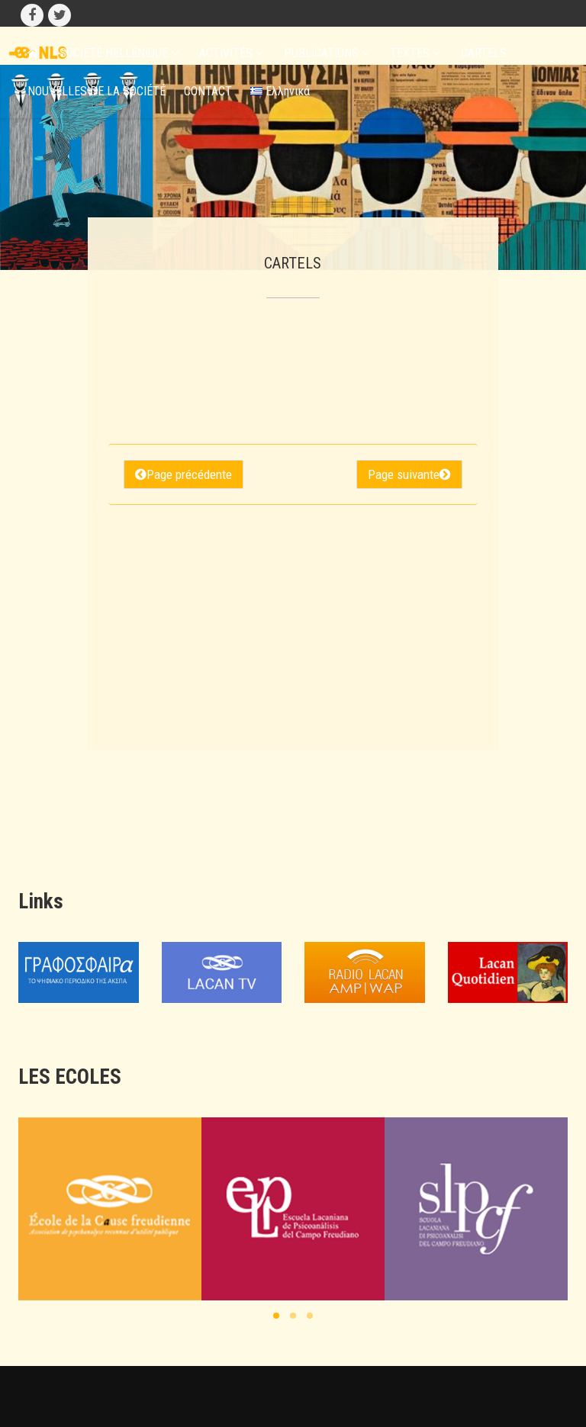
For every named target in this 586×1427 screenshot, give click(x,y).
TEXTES (415, 53)
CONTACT (208, 91)
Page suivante (409, 474)
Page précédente (183, 474)
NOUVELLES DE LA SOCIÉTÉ (96, 91)
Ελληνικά (280, 91)
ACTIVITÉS (231, 53)
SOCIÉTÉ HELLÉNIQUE (119, 53)
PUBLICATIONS (326, 53)
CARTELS (484, 53)
